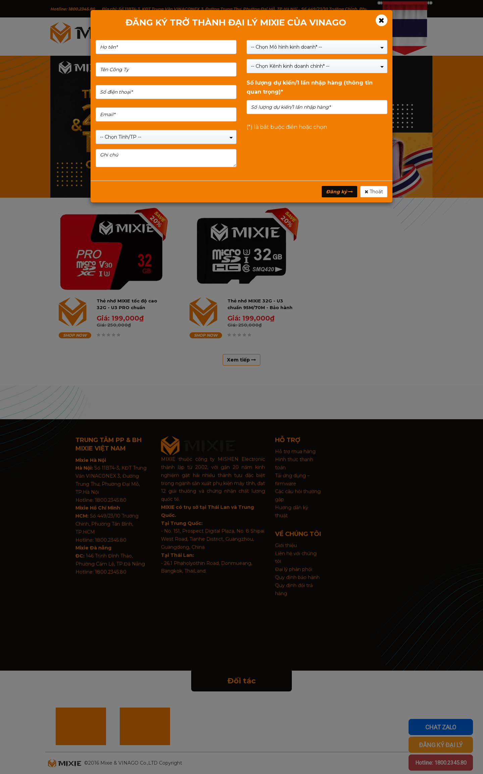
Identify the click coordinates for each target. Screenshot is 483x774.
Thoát (374, 192)
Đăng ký (339, 192)
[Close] (381, 20)
